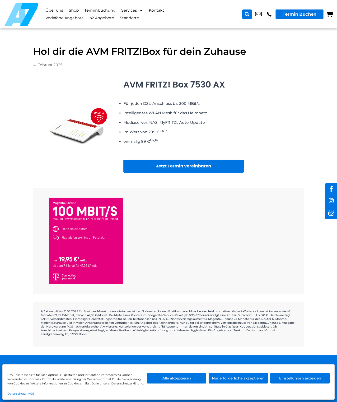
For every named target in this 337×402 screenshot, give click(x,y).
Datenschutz (16, 393)
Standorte (129, 18)
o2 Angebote (101, 18)
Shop (74, 10)
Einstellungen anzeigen (300, 378)
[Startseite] (21, 14)
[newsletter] (331, 213)
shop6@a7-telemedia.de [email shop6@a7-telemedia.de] (258, 14)
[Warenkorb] (329, 14)
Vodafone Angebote (65, 18)
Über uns (54, 10)
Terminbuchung (100, 10)
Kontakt (156, 10)
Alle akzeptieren (176, 378)
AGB (31, 393)
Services (132, 10)
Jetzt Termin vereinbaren (183, 166)
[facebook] (331, 189)
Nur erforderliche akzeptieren (238, 378)
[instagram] (331, 201)
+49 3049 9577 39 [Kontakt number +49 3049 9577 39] (269, 14)
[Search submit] (247, 14)
